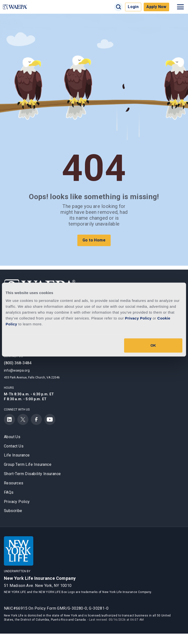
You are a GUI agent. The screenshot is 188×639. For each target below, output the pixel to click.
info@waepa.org (17, 370)
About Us (12, 436)
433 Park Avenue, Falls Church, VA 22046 (32, 377)
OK (153, 345)
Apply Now (156, 6)
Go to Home (94, 240)
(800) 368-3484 (17, 363)
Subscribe (13, 510)
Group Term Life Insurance (27, 464)
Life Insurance (17, 455)
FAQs (9, 492)
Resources (14, 483)
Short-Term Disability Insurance (32, 473)
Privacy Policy (17, 501)
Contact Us (14, 446)
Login (133, 6)
